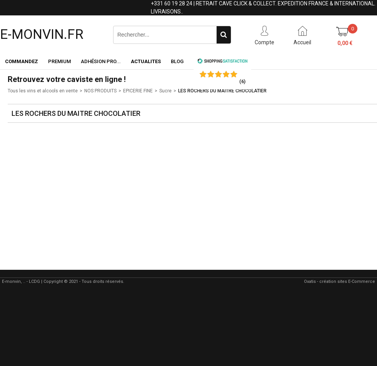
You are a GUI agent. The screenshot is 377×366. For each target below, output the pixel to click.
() (242, 81)
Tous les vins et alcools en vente (43, 91)
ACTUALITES (146, 61)
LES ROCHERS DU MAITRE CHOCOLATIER (222, 91)
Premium (59, 61)
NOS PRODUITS (100, 91)
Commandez (21, 61)
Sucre (165, 91)
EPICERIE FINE (138, 91)
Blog (177, 61)
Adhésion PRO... (101, 61)
